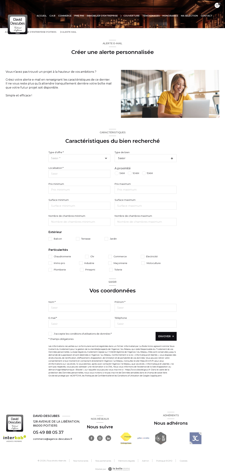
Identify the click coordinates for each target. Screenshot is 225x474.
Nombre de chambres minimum (67, 216)
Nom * (52, 302)
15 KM (150, 173)
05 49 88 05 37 (48, 432)
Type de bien (122, 152)
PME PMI (79, 15)
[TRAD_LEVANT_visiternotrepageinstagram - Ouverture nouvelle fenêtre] (100, 438)
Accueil (42, 15)
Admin (145, 460)
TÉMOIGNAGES (151, 15)
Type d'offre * (56, 152)
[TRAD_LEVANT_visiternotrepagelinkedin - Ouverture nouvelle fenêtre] (108, 438)
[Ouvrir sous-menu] (121, 15)
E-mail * (53, 318)
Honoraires (170, 15)
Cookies (183, 461)
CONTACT (206, 15)
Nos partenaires (103, 460)
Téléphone (121, 318)
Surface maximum (125, 200)
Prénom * (120, 302)
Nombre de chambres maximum (133, 216)
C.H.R (52, 15)
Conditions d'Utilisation (128, 375)
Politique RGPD (164, 460)
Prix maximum (123, 184)
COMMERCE (65, 15)
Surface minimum (59, 200)
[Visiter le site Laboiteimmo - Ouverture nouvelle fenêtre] (118, 469)
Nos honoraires (80, 460)
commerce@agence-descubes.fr (52, 439)
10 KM (136, 173)
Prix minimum (56, 184)
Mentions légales (126, 460)
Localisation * (56, 168)
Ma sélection (189, 15)
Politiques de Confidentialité (98, 375)
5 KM (122, 173)
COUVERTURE (131, 15)
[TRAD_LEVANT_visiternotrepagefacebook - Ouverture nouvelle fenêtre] (91, 438)
